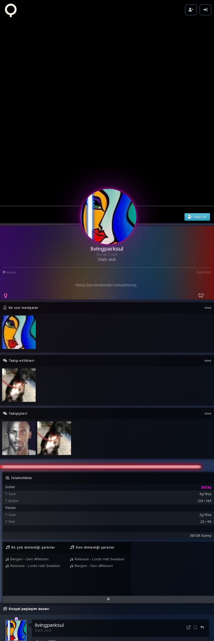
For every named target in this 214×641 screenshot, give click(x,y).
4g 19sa (205, 436)
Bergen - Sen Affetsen (27, 501)
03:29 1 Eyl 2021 (193, 594)
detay (206, 429)
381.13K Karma (200, 478)
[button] (108, 541)
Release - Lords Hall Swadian (32, 508)
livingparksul (49, 567)
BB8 (52, 584)
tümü (207, 250)
